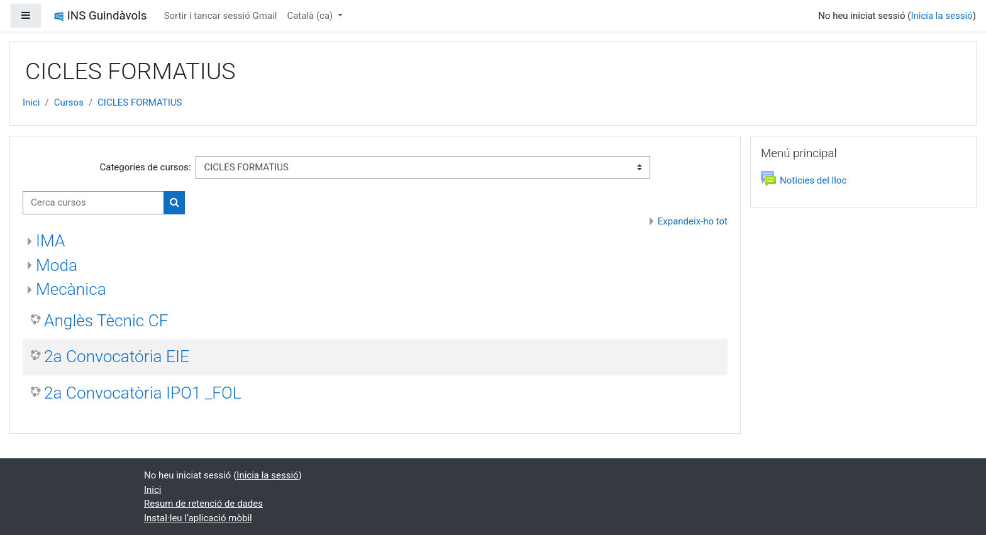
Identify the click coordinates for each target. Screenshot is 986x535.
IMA (50, 240)
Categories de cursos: (145, 167)
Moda (56, 265)
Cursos (69, 102)
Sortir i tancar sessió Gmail (220, 15)
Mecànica (71, 289)
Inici (31, 102)
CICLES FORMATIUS (139, 102)
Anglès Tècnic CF (106, 320)
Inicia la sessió (941, 15)
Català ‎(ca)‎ (311, 15)
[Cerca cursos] (93, 202)
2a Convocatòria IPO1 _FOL (142, 392)
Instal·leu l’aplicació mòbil (198, 518)
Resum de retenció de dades (203, 503)
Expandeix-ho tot (693, 221)
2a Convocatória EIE (116, 356)
